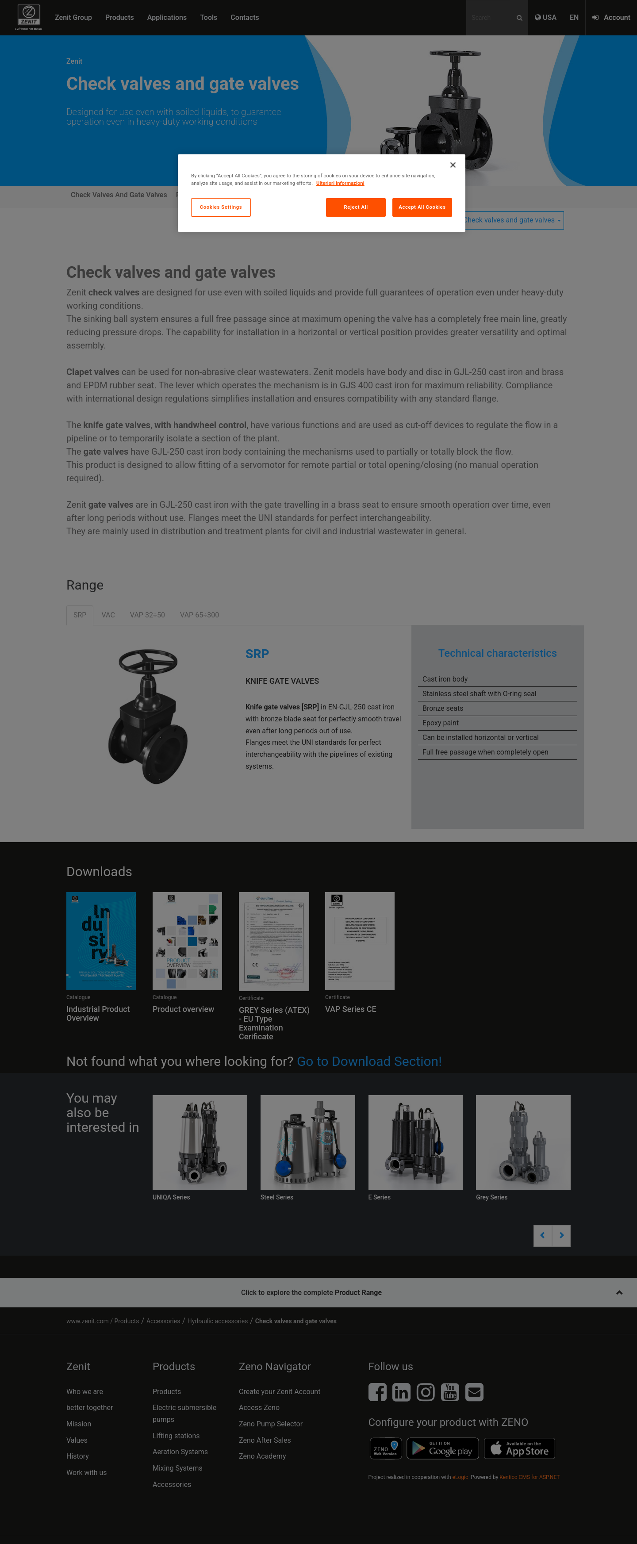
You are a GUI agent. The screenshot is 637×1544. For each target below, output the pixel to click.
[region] (321, 193)
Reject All (356, 207)
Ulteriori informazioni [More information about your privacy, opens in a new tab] (340, 183)
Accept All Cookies (422, 207)
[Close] (453, 165)
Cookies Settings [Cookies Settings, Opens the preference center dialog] (221, 207)
